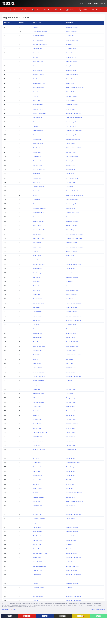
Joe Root (36, 57)
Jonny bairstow (38, 105)
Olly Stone (36, 484)
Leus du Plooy (37, 178)
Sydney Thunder (71, 53)
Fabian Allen (37, 527)
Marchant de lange (39, 346)
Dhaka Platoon (70, 497)
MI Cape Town (70, 484)
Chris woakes (37, 122)
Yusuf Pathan (37, 243)
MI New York (69, 36)
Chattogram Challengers (74, 118)
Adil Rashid (36, 307)
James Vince (37, 53)
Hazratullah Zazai (38, 497)
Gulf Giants (69, 187)
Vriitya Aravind (37, 523)
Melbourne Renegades (73, 320)
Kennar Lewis (37, 463)
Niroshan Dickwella (39, 230)
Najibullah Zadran (38, 238)
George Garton (38, 570)
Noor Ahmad (37, 320)
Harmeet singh (37, 540)
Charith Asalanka (38, 303)
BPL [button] (46, 9)
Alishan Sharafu (38, 217)
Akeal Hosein (37, 424)
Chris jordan (37, 234)
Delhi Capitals (70, 161)
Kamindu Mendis (38, 441)
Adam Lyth (36, 398)
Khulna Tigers (70, 83)
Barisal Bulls (69, 363)
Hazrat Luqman (37, 437)
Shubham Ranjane (39, 372)
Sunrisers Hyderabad (72, 27)
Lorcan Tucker (37, 260)
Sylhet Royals (70, 174)
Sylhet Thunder (70, 169)
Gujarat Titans (70, 208)
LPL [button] (57, 9)
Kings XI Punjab (70, 100)
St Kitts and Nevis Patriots (74, 148)
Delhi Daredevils (71, 152)
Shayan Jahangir (38, 36)
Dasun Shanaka (38, 130)
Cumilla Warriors (71, 450)
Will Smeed (36, 281)
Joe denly (36, 135)
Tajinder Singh (37, 316)
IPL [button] (11, 9)
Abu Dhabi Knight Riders (73, 113)
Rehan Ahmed (37, 299)
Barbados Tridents (72, 277)
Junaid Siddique (38, 467)
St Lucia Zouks (70, 92)
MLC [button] (95, 9)
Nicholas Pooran (38, 109)
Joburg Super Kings (72, 178)
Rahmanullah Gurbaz (39, 83)
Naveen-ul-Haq (38, 480)
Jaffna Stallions (71, 406)
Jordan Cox (36, 191)
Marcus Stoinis (37, 368)
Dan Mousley (37, 273)
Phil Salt (35, 251)
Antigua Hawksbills (72, 74)
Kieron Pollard (37, 49)
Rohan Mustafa (37, 268)
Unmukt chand (37, 350)
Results (96, 3)
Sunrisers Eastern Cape (73, 191)
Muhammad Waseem (40, 44)
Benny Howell (37, 256)
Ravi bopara (37, 428)
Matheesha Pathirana (39, 566)
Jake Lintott (36, 510)
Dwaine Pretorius (38, 212)
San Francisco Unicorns (73, 316)
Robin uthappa (37, 70)
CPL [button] (34, 9)
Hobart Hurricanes (72, 536)
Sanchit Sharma (38, 488)
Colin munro (37, 156)
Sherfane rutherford (39, 161)
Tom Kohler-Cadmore (40, 31)
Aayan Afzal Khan (38, 394)
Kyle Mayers (36, 277)
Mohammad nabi (38, 221)
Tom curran (36, 204)
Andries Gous (37, 139)
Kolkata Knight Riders (72, 40)
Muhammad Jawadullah (40, 553)
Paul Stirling (36, 174)
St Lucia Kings (70, 230)
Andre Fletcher (37, 92)
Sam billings (36, 182)
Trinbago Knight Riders (73, 463)
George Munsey (38, 143)
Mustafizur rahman (39, 579)
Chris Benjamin (37, 312)
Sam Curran (36, 100)
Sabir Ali (35, 601)
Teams (102, 3)
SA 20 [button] (69, 9)
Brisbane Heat (70, 165)
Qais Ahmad (37, 536)
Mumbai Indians (71, 49)
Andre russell (37, 152)
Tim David (36, 126)
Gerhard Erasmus (38, 187)
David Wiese (37, 247)
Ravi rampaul (37, 501)
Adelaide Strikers (71, 251)
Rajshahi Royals (71, 467)
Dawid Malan (37, 363)
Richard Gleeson (38, 596)
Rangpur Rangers (71, 96)
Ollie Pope (36, 359)
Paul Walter (36, 294)
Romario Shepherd (39, 264)
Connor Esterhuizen (39, 376)
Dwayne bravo (37, 333)
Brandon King (37, 148)
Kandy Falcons (70, 66)
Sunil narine (36, 290)
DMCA (93, 609)
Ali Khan (35, 493)
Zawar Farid (36, 342)
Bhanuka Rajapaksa (39, 450)
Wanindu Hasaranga (39, 169)
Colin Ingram (37, 389)
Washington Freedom (73, 139)
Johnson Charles (38, 74)
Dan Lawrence (37, 165)
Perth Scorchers (71, 126)
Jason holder (37, 329)
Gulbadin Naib (37, 337)
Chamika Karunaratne (40, 432)
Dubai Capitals (70, 143)
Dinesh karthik (37, 419)
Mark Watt (36, 415)
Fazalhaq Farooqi (38, 588)
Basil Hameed (37, 454)
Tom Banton (36, 199)
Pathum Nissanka (38, 66)
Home (81, 3)
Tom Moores (37, 406)
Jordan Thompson (39, 381)
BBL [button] (23, 9)
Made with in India (9, 609)
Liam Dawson (37, 225)
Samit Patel (36, 355)
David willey (36, 286)
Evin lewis (36, 325)
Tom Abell (36, 96)
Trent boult (36, 583)
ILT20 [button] (82, 9)
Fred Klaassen (37, 506)
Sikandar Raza (37, 118)
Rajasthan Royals (71, 61)
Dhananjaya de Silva (39, 113)
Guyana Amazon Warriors (74, 264)
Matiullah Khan (37, 514)
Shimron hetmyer (38, 87)
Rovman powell (38, 40)
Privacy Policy (100, 609)
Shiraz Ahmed (37, 475)
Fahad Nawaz (37, 575)
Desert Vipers (70, 268)
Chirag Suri (36, 385)
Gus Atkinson (37, 471)
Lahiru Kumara (37, 557)
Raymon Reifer (37, 532)
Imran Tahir (36, 445)
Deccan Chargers (71, 79)
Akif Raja (35, 592)
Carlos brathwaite (38, 402)
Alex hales (36, 27)
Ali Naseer (36, 458)
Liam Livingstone (38, 61)
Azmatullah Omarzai (39, 208)
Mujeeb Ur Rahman (39, 519)
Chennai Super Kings (72, 212)
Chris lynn (36, 79)
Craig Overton (37, 562)
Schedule (88, 3)
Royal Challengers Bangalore (75, 87)
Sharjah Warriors (71, 31)
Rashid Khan (37, 411)
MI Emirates (69, 44)
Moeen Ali (36, 195)
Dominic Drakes (38, 549)
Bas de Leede (37, 544)
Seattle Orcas (70, 337)
